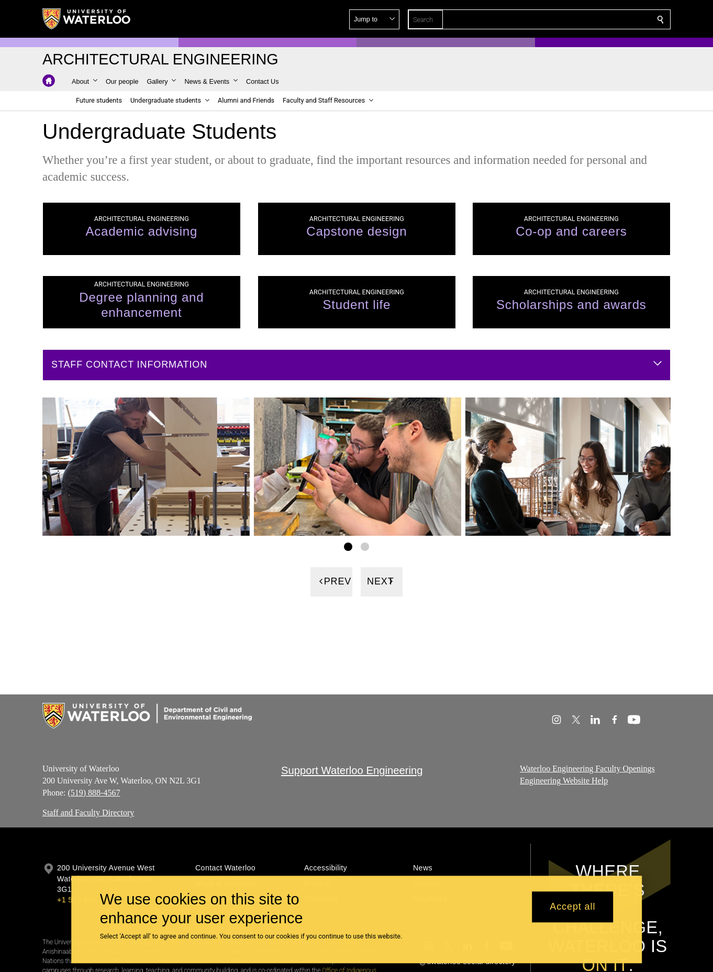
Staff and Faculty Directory (88, 812)
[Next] (382, 582)
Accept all (572, 907)
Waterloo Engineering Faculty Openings (587, 768)
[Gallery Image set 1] (348, 547)
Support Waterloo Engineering (352, 770)
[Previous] (331, 582)
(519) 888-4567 (94, 792)
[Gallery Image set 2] (365, 547)
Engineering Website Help (564, 780)
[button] (584, 19)
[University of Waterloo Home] (86, 18)
